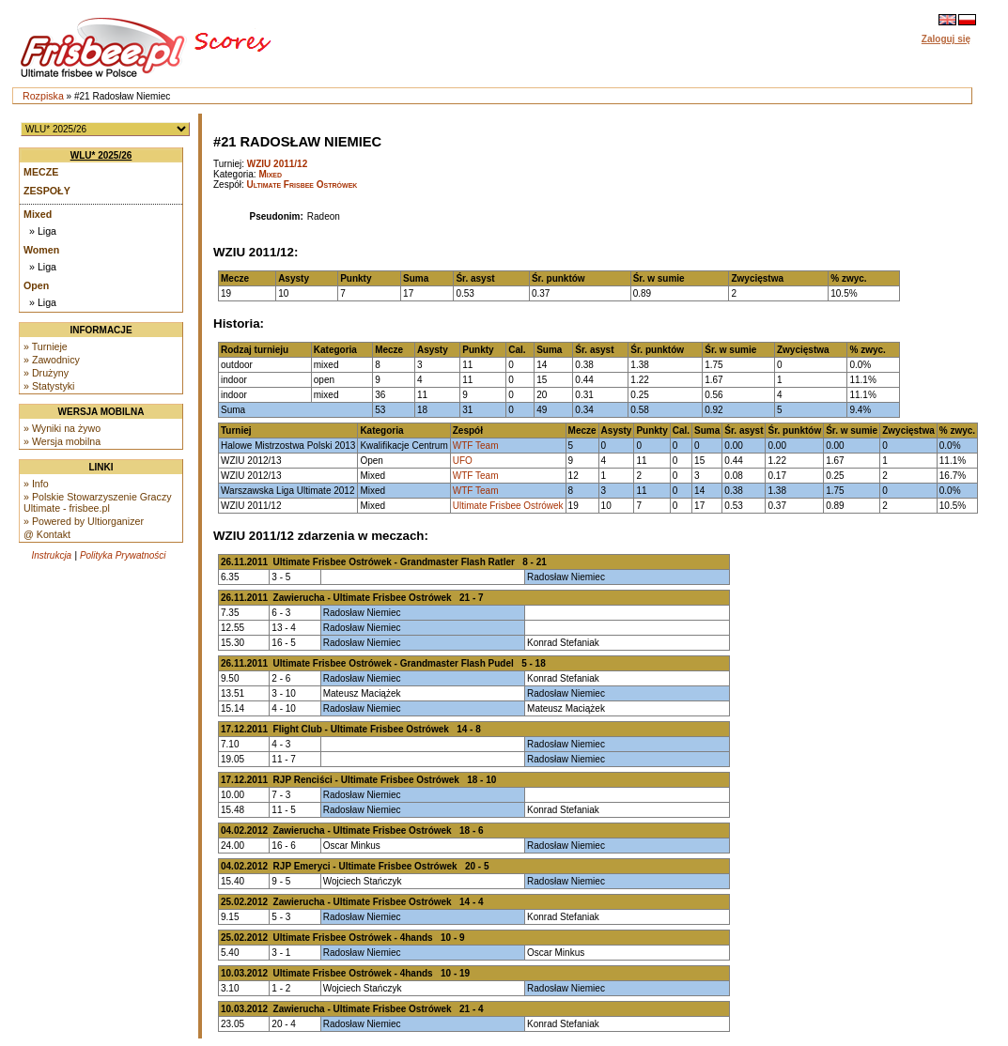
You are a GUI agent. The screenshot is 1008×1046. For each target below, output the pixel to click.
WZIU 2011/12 (277, 164)
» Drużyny (46, 372)
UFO (463, 460)
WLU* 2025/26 (101, 155)
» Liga (42, 231)
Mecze (40, 171)
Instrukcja (51, 555)
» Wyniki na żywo (62, 428)
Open (36, 285)
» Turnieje (45, 346)
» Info (36, 483)
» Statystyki (48, 386)
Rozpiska (43, 95)
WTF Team (476, 445)
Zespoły (46, 190)
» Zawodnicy (51, 359)
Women (41, 249)
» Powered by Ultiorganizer (83, 521)
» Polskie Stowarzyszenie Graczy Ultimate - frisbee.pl (97, 502)
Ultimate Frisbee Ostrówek (302, 184)
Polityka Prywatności (123, 555)
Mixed (37, 214)
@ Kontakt (46, 534)
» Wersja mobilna (62, 441)
